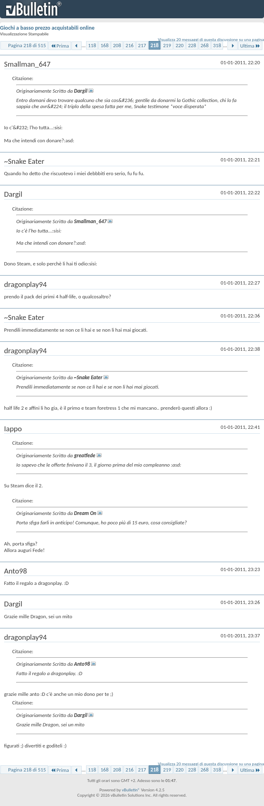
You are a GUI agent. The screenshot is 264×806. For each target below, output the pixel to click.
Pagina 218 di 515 (27, 45)
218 (155, 45)
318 (217, 45)
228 (192, 45)
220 (179, 45)
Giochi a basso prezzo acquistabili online (47, 27)
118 (92, 45)
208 (117, 45)
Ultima (250, 46)
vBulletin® (131, 790)
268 (205, 45)
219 (167, 45)
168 (104, 45)
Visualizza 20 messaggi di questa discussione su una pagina (211, 39)
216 (130, 45)
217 (142, 45)
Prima (59, 46)
